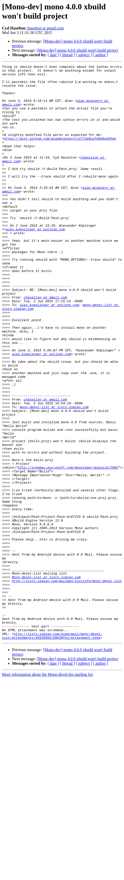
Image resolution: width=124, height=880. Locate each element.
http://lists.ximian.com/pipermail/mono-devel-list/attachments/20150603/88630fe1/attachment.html (52, 750)
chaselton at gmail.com (45, 28)
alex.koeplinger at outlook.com (35, 262)
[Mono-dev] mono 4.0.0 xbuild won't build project (77, 50)
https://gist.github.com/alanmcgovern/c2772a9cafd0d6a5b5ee (60, 153)
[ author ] (100, 55)
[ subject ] (84, 55)
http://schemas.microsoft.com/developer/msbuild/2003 (68, 548)
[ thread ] (67, 55)
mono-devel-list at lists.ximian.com (54, 475)
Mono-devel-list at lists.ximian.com (46, 680)
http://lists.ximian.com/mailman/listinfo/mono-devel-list (67, 684)
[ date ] (53, 55)
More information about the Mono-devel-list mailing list (47, 789)
